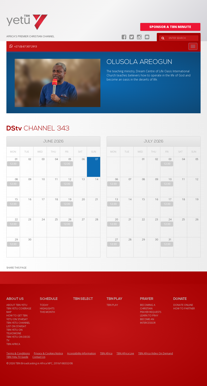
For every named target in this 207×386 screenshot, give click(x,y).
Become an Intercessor (148, 320)
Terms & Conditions (18, 353)
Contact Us (38, 357)
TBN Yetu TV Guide (17, 357)
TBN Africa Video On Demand (155, 353)
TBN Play (112, 305)
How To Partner (184, 308)
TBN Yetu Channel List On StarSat (18, 324)
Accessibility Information (81, 353)
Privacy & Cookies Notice (48, 353)
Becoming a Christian (147, 306)
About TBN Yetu (16, 305)
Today (44, 305)
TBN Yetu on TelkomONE (14, 331)
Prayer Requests (150, 312)
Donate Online (183, 305)
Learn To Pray (149, 315)
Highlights (47, 308)
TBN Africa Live (125, 353)
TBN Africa (13, 344)
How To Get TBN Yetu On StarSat (17, 317)
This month (47, 312)
